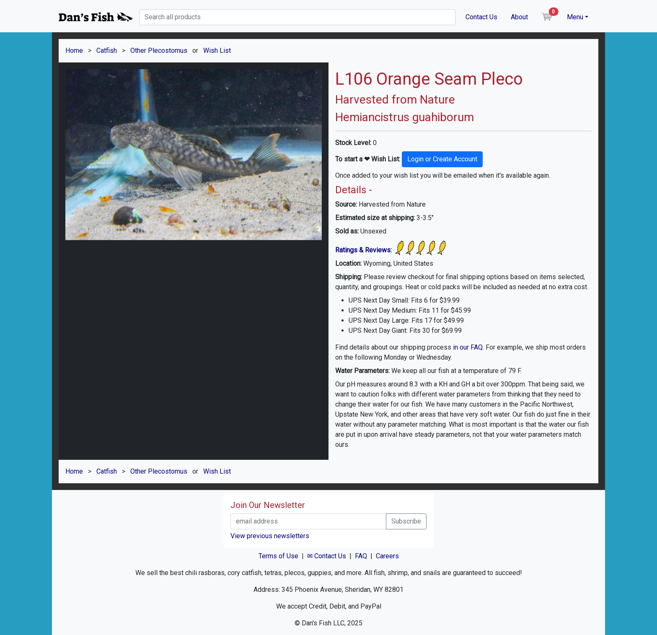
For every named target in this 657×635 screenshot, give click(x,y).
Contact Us (481, 17)
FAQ (361, 556)
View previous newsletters (269, 536)
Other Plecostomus (158, 50)
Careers (387, 556)
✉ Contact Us (326, 556)
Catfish (106, 50)
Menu (575, 17)
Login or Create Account (442, 159)
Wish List (217, 50)
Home (74, 50)
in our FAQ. (468, 347)
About (519, 17)
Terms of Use (278, 556)
